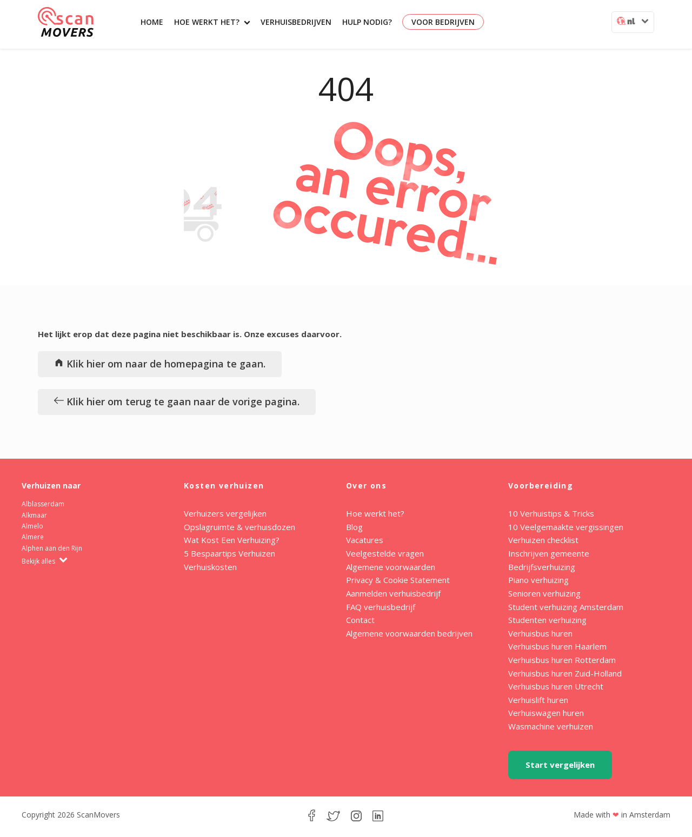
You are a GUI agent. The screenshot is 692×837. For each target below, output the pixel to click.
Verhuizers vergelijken (225, 513)
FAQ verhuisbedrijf (380, 606)
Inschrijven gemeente (548, 553)
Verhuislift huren (538, 699)
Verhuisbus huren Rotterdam (562, 659)
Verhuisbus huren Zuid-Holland (565, 673)
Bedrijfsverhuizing (541, 566)
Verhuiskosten (210, 566)
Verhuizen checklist (543, 539)
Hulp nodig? (367, 22)
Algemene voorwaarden (390, 566)
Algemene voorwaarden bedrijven (409, 633)
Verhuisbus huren (540, 633)
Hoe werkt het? (212, 22)
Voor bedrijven (443, 22)
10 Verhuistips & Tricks (551, 513)
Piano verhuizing (538, 579)
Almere (33, 536)
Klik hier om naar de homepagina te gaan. (159, 363)
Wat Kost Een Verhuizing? (232, 539)
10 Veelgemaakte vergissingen (565, 526)
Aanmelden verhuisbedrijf (393, 593)
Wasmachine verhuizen (550, 726)
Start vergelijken (560, 764)
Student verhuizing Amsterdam (565, 606)
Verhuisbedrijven (296, 22)
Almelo (32, 526)
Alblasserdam (43, 503)
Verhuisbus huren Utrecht (555, 686)
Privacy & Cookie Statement (398, 579)
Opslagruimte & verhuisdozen (239, 526)
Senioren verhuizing (544, 593)
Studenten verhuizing (547, 619)
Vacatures (364, 539)
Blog (354, 526)
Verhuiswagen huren (546, 712)
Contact (360, 619)
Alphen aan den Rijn (52, 548)
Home (152, 22)
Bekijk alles (45, 561)
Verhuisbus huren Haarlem (557, 646)
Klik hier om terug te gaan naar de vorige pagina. (177, 401)
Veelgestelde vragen (385, 553)
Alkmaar (34, 515)
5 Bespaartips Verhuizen (229, 553)
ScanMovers (66, 22)
